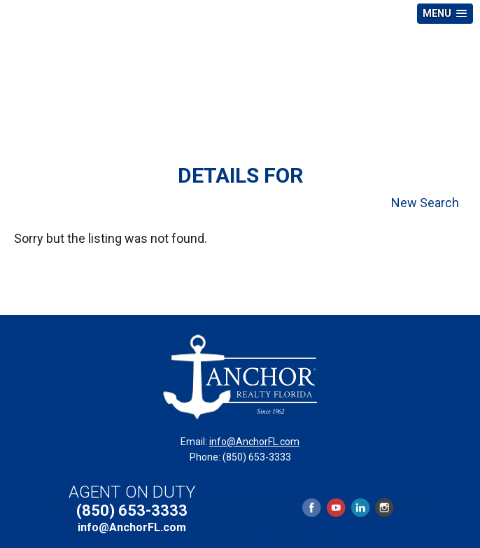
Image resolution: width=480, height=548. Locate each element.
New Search (425, 202)
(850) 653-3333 (132, 510)
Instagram (384, 507)
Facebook (312, 507)
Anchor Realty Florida (240, 73)
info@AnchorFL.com (254, 441)
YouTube (336, 507)
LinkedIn (360, 507)
